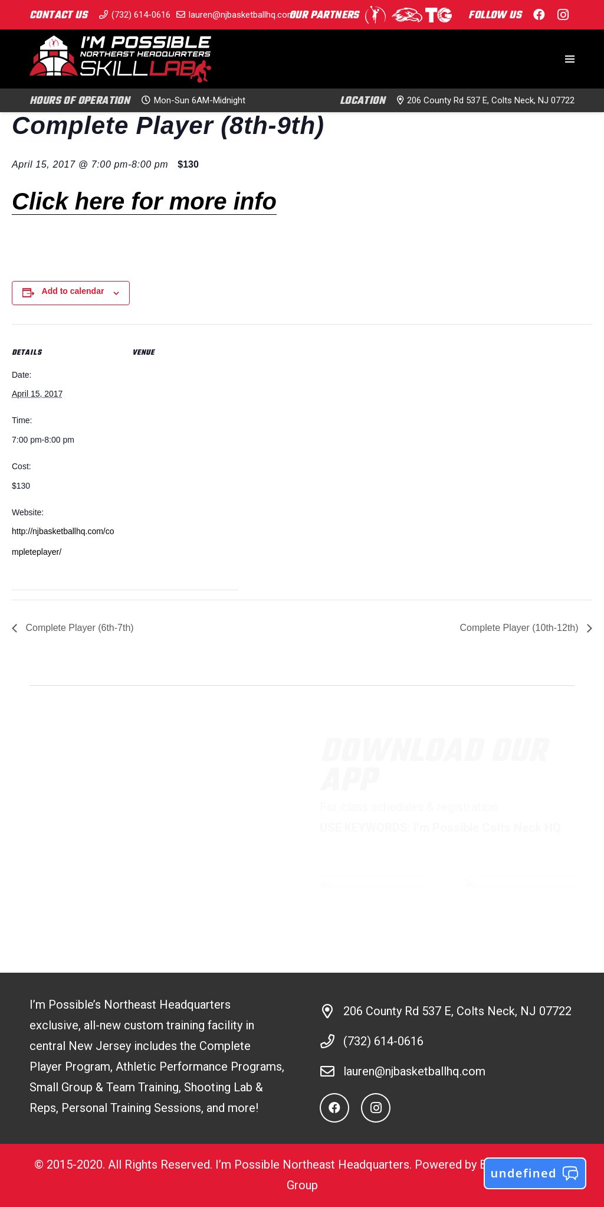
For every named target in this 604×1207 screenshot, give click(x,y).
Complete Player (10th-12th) (520, 628)
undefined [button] (535, 1173)
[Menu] (570, 59)
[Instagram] (563, 15)
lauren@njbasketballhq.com (414, 1071)
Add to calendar (73, 291)
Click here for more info (144, 201)
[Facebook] (539, 15)
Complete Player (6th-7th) (78, 628)
